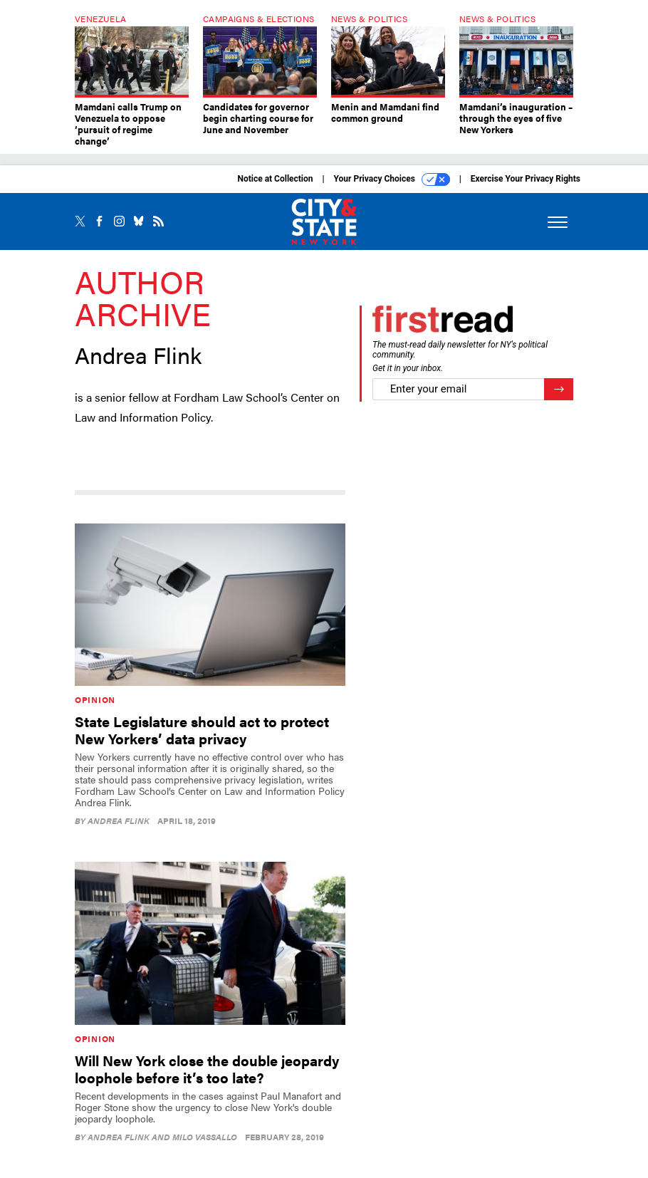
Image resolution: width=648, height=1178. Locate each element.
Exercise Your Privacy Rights (525, 179)
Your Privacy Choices (392, 179)
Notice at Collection (275, 179)
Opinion (95, 699)
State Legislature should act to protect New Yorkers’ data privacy (202, 730)
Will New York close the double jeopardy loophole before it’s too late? (207, 1069)
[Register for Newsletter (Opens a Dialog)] (558, 389)
